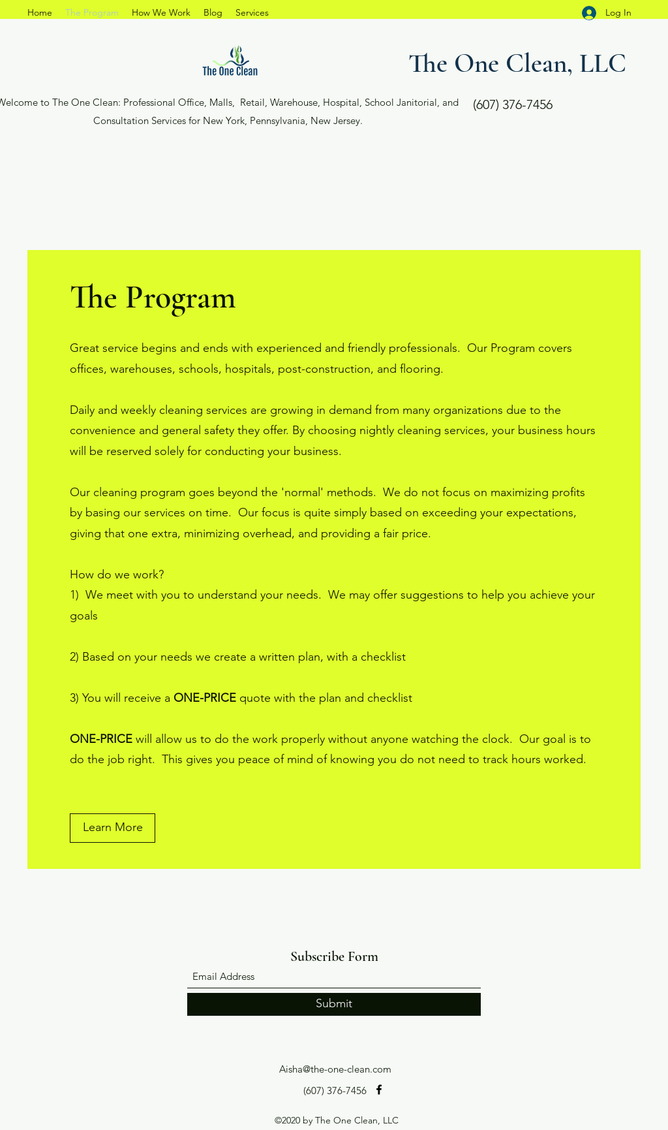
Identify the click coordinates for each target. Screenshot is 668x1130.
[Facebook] (379, 1089)
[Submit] (334, 1004)
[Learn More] (112, 828)
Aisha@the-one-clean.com (335, 1069)
